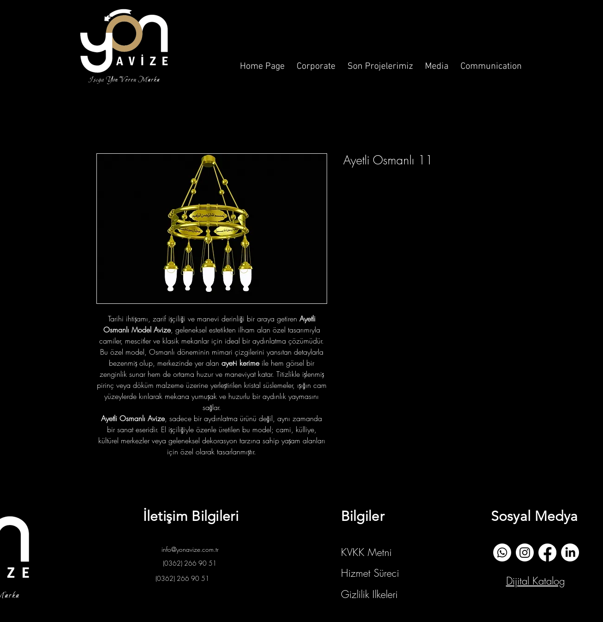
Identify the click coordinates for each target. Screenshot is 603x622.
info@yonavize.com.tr (190, 549)
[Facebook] (547, 552)
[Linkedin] (570, 552)
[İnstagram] (525, 552)
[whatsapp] (502, 552)
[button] (316, 63)
